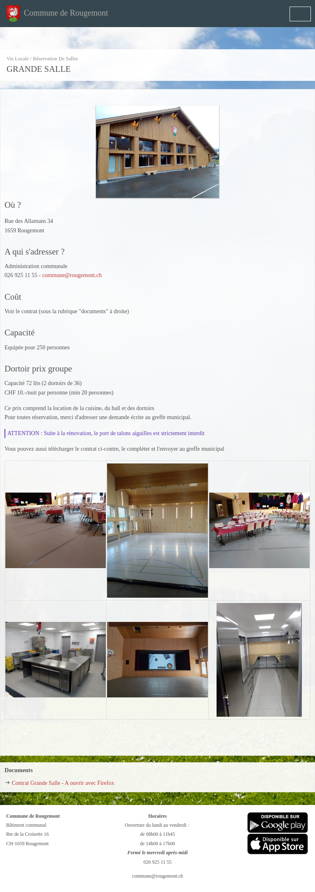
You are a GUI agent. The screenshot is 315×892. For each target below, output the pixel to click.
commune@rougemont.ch (72, 275)
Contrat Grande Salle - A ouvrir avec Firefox (63, 783)
